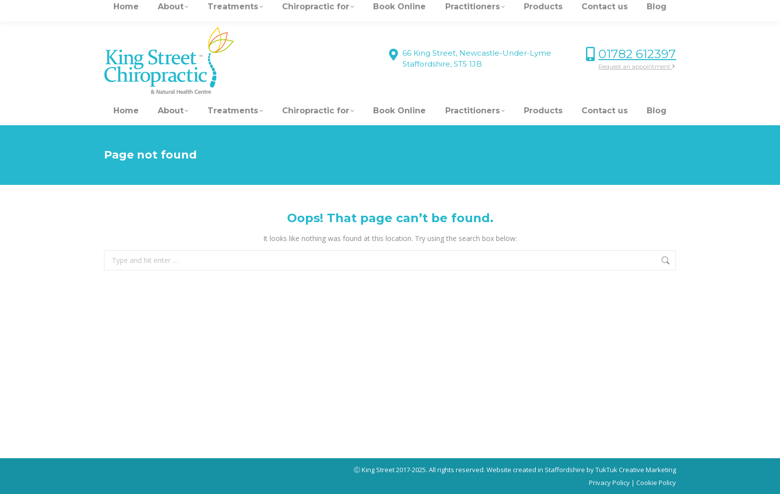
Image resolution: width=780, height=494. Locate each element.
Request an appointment (636, 66)
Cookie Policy (656, 482)
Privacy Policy (609, 482)
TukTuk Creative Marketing (635, 469)
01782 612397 (637, 54)
